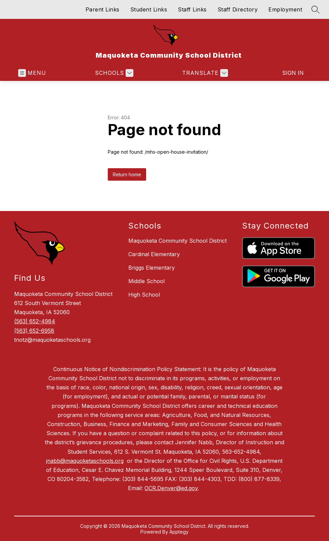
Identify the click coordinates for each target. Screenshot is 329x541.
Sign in (293, 72)
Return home (127, 174)
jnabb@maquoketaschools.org (85, 460)
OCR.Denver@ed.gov (171, 488)
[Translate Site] (204, 73)
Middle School (146, 281)
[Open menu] (32, 73)
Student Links (148, 9)
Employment (285, 9)
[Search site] (315, 9)
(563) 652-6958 (34, 330)
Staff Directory (238, 9)
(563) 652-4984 (34, 321)
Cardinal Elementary (154, 254)
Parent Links (103, 9)
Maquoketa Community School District (177, 240)
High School (144, 294)
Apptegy (179, 532)
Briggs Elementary (151, 267)
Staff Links (192, 9)
